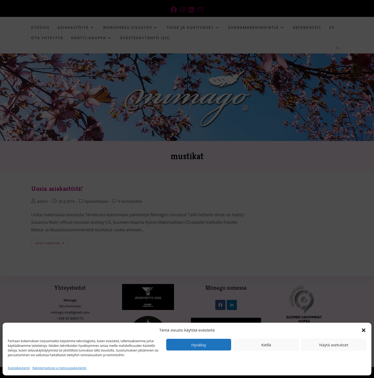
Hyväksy (198, 344)
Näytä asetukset (333, 344)
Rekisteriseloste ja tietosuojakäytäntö (59, 368)
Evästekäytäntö (19, 368)
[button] (363, 330)
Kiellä (266, 344)
